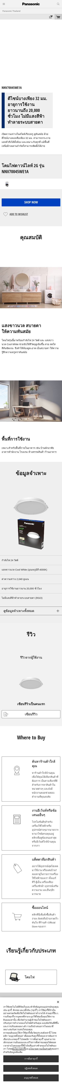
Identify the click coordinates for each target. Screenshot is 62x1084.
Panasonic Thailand (11, 11)
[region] (31, 1040)
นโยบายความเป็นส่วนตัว (40, 1049)
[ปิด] (58, 1002)
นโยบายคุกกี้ (19, 1049)
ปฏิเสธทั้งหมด (31, 1068)
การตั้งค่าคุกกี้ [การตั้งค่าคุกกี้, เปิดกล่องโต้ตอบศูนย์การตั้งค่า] (30, 1059)
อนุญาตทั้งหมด (31, 1078)
